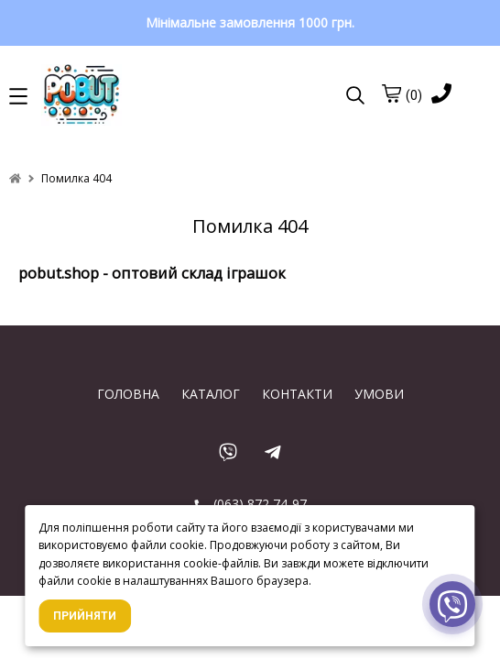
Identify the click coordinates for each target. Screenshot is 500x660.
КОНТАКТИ (297, 393)
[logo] (161, 96)
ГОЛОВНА (128, 393)
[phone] (441, 95)
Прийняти (84, 616)
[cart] (391, 93)
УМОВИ (379, 393)
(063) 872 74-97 (250, 503)
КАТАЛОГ (210, 393)
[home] (15, 178)
